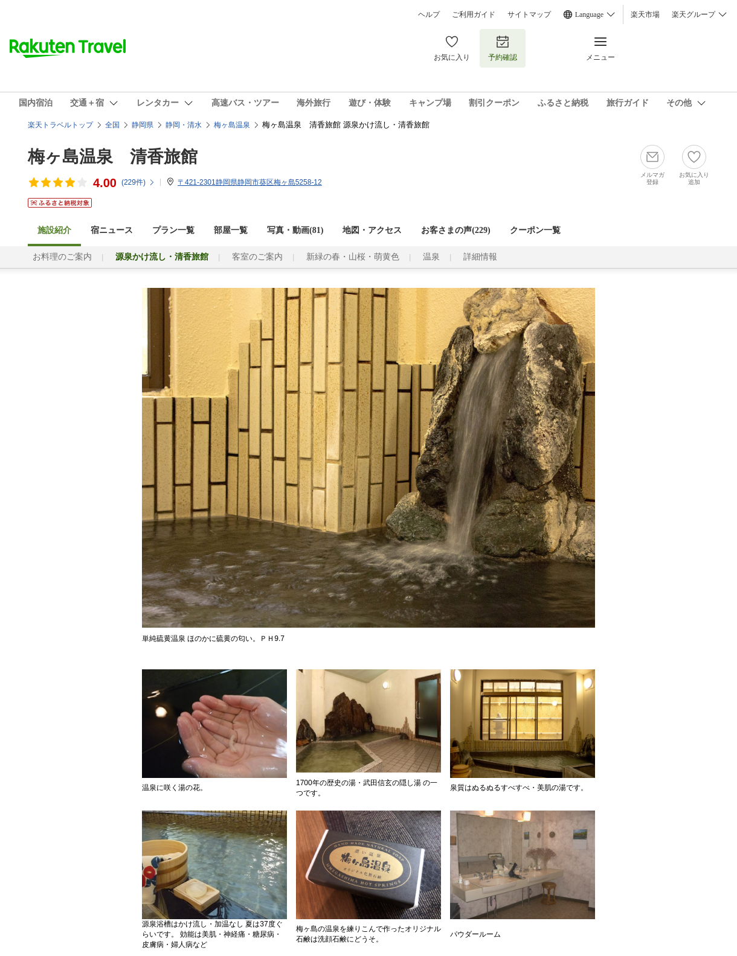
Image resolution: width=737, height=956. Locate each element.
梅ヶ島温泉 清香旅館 (113, 156)
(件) (138, 182)
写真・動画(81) (295, 230)
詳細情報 (480, 256)
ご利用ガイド (473, 14)
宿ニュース (112, 230)
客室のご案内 (257, 256)
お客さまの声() (455, 230)
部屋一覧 (231, 230)
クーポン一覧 (535, 230)
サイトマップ (529, 14)
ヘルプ (429, 14)
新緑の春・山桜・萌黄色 (352, 256)
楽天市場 (645, 14)
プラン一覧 (173, 230)
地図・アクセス (372, 230)
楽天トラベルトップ (60, 125)
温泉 (431, 256)
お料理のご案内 (62, 256)
